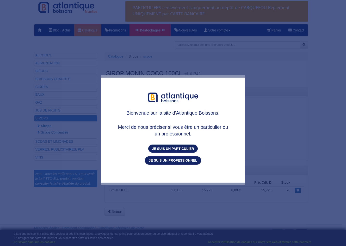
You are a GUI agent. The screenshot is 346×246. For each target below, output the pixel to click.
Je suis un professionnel (173, 160)
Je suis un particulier (173, 149)
